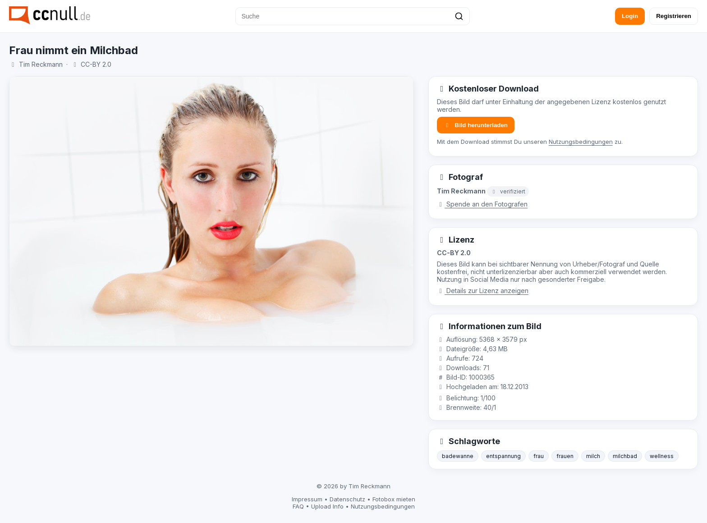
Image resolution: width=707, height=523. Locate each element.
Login (630, 16)
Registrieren (673, 16)
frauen (565, 456)
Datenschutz (347, 499)
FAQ (298, 506)
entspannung (503, 456)
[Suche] (352, 16)
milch (593, 456)
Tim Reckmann (41, 64)
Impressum (307, 499)
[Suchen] (459, 16)
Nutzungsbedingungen (581, 141)
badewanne (457, 456)
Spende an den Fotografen (482, 204)
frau (538, 456)
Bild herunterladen (476, 125)
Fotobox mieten (393, 499)
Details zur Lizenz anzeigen (483, 290)
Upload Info (327, 506)
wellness (662, 456)
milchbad (625, 456)
